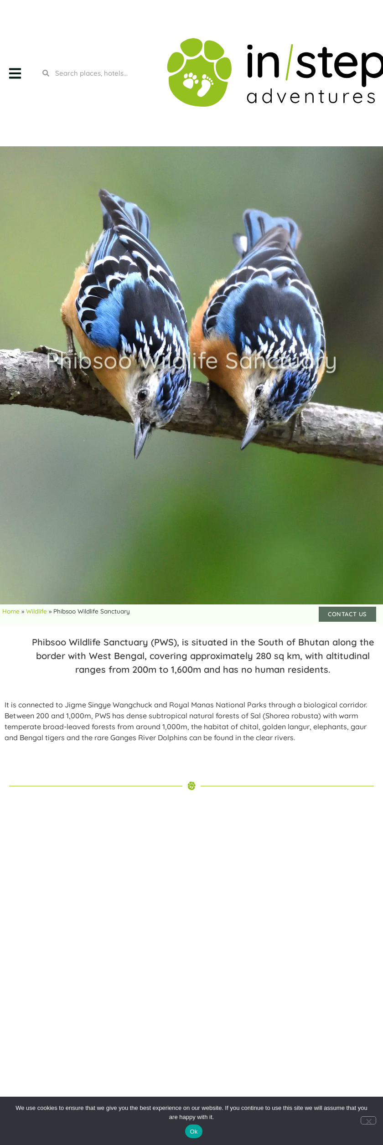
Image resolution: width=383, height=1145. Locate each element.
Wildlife (36, 611)
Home (11, 611)
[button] (15, 73)
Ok (193, 1131)
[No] (368, 1120)
